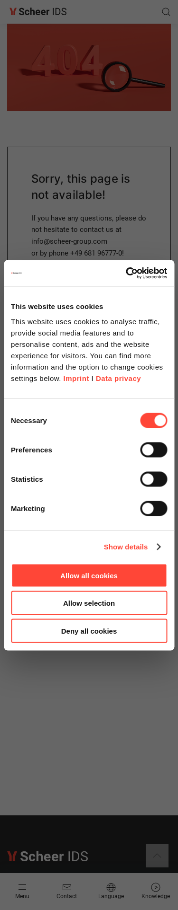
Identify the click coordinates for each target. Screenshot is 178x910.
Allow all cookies (89, 575)
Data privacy (118, 378)
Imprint (76, 378)
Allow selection (89, 603)
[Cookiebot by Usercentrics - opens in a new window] (126, 273)
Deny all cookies (89, 631)
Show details (126, 547)
